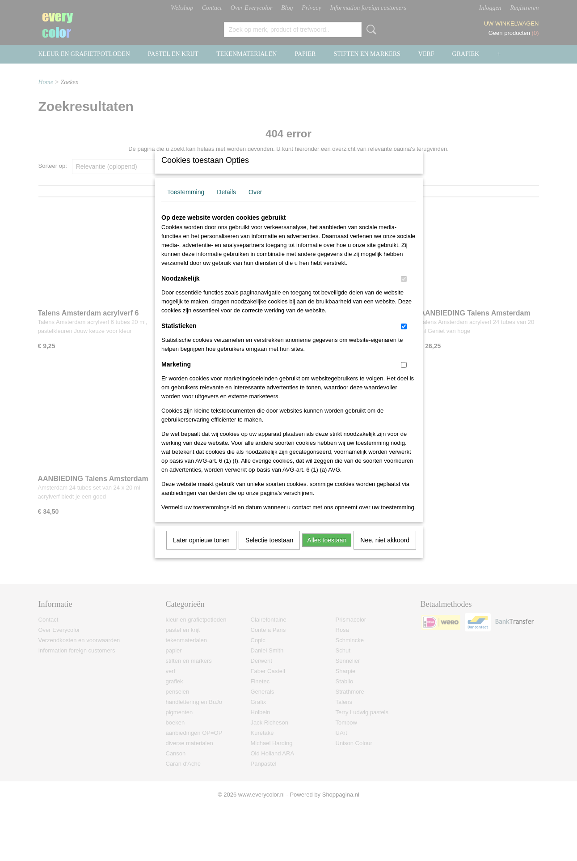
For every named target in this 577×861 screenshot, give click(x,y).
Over (255, 203)
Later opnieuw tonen (201, 551)
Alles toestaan (326, 551)
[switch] (404, 291)
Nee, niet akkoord (384, 551)
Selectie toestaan (269, 551)
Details (226, 203)
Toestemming (185, 203)
